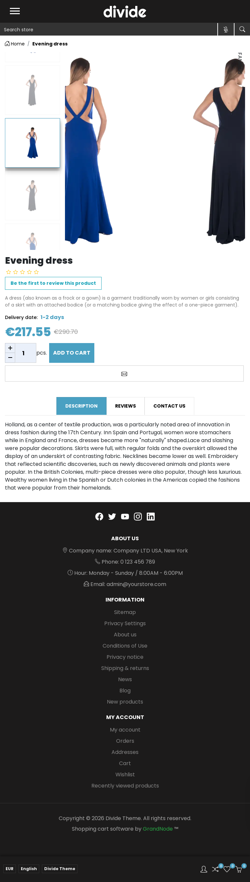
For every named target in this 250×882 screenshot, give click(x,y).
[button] (204, 869)
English (29, 868)
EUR (10, 868)
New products (125, 702)
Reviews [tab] (125, 406)
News (125, 679)
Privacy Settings (125, 623)
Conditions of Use (125, 646)
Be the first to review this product (53, 283)
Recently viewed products (125, 785)
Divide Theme (59, 868)
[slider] (22, 272)
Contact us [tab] (169, 406)
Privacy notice (125, 657)
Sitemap (125, 612)
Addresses (125, 752)
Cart (125, 763)
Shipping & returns (125, 668)
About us (125, 634)
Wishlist (125, 774)
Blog (125, 690)
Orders (125, 741)
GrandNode (158, 829)
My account (125, 730)
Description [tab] (81, 406)
